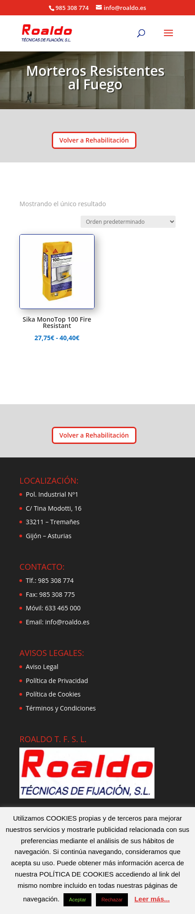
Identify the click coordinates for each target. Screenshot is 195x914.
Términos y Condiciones (60, 708)
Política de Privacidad (57, 680)
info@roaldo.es (67, 622)
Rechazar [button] (111, 899)
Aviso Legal (42, 666)
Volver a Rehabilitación (94, 140)
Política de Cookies (53, 694)
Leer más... (151, 899)
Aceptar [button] (77, 899)
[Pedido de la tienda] (128, 222)
